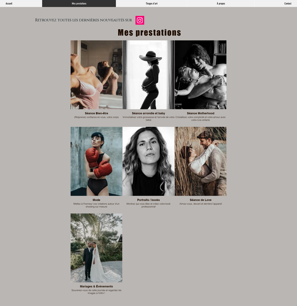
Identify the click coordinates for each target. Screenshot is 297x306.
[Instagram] (139, 20)
